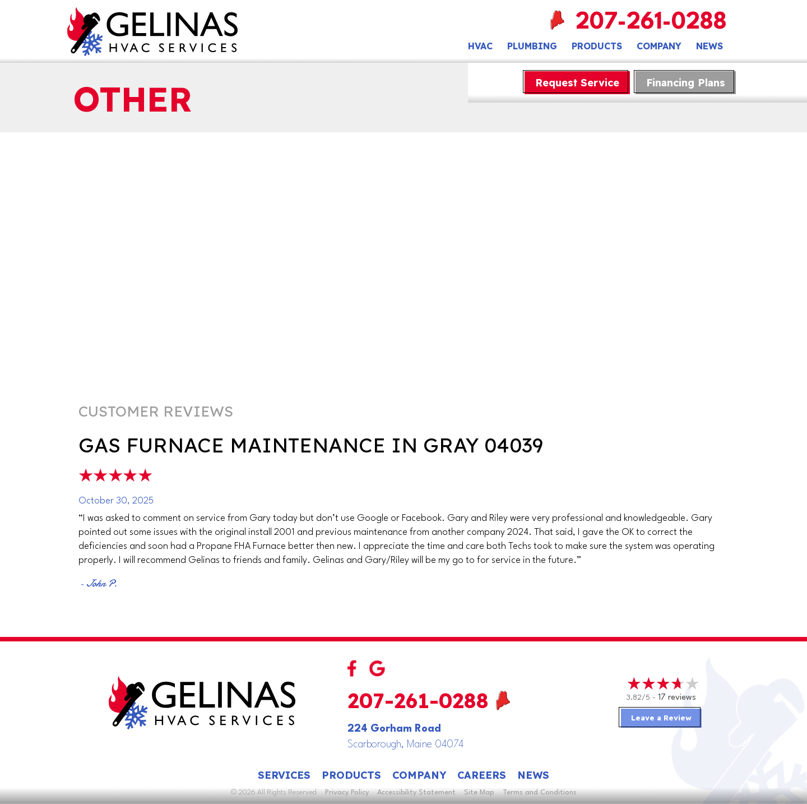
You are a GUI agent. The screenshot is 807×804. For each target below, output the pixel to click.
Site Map (479, 792)
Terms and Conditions (540, 792)
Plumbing (532, 46)
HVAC (480, 46)
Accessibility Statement (416, 792)
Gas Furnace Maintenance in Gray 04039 (310, 445)
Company (659, 46)
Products (597, 46)
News (709, 46)
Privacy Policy (347, 792)
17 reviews (677, 698)
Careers (481, 775)
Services (284, 775)
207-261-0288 (653, 22)
